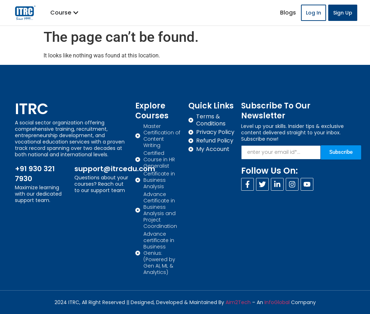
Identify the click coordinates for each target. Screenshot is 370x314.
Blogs (288, 13)
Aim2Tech (238, 302)
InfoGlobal (277, 302)
